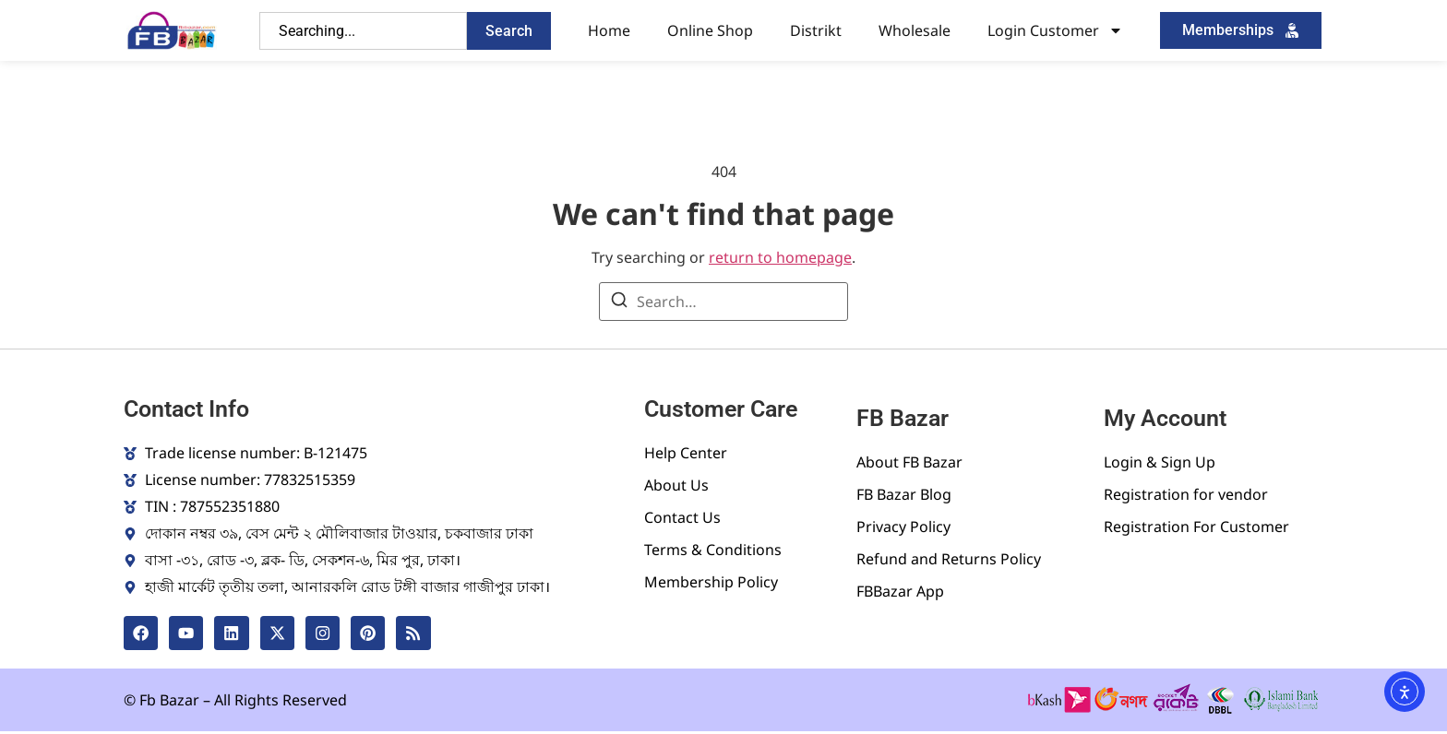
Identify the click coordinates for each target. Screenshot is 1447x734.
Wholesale (915, 30)
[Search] (619, 302)
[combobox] (363, 31)
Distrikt (816, 30)
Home (609, 30)
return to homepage (780, 257)
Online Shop (710, 30)
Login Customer (1055, 30)
